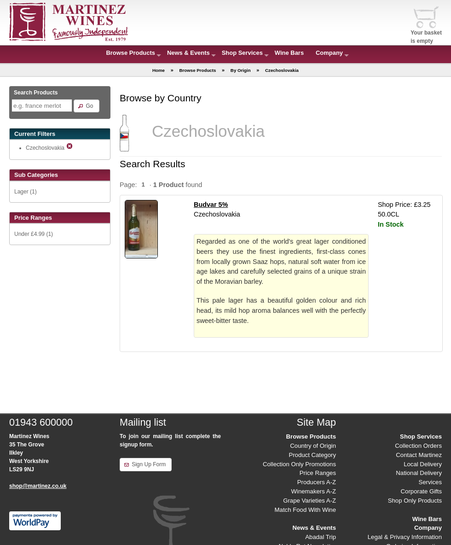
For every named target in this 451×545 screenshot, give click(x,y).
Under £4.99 (29, 234)
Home (158, 70)
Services (430, 482)
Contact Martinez (419, 454)
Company (329, 52)
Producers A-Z (316, 482)
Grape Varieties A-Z (309, 500)
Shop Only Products (415, 500)
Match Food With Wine (305, 509)
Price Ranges (318, 472)
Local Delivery (423, 464)
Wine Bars (289, 52)
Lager (21, 191)
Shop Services (242, 52)
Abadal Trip (320, 536)
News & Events (188, 52)
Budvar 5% (211, 204)
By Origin (241, 70)
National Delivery (419, 472)
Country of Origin (313, 445)
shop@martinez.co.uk (37, 486)
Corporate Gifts (421, 491)
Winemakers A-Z (313, 491)
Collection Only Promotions (299, 464)
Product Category (312, 454)
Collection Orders (418, 445)
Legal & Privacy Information (405, 536)
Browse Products (130, 52)
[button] (86, 106)
